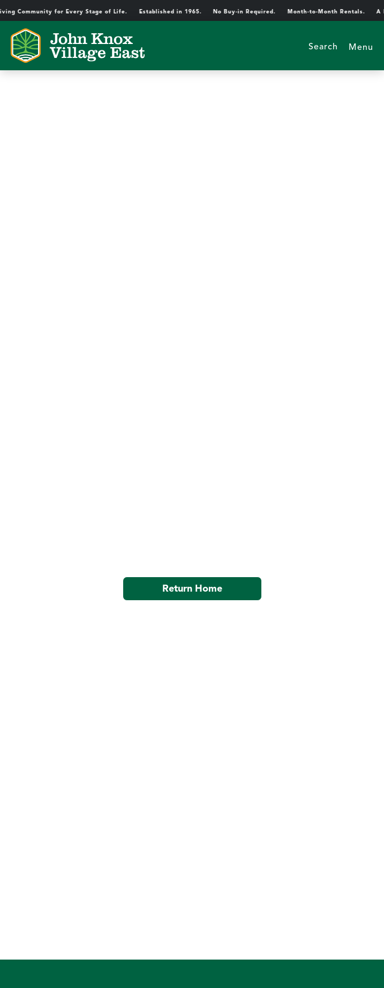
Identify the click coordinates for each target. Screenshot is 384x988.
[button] (361, 46)
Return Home (192, 588)
